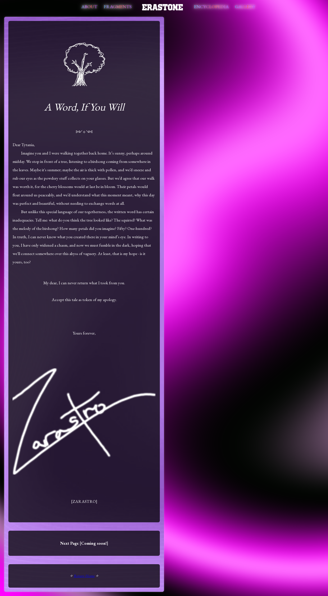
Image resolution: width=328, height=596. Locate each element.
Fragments (118, 7)
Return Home (84, 575)
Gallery (245, 7)
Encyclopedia (211, 7)
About (89, 7)
